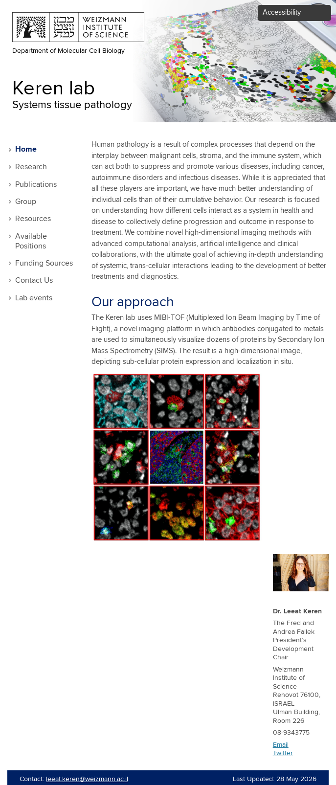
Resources (33, 219)
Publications (36, 184)
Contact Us (34, 280)
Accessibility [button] (282, 12)
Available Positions (31, 241)
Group (25, 201)
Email (281, 745)
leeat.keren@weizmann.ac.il (87, 779)
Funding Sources (44, 263)
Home (26, 150)
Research (31, 167)
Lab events (33, 298)
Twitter (283, 753)
